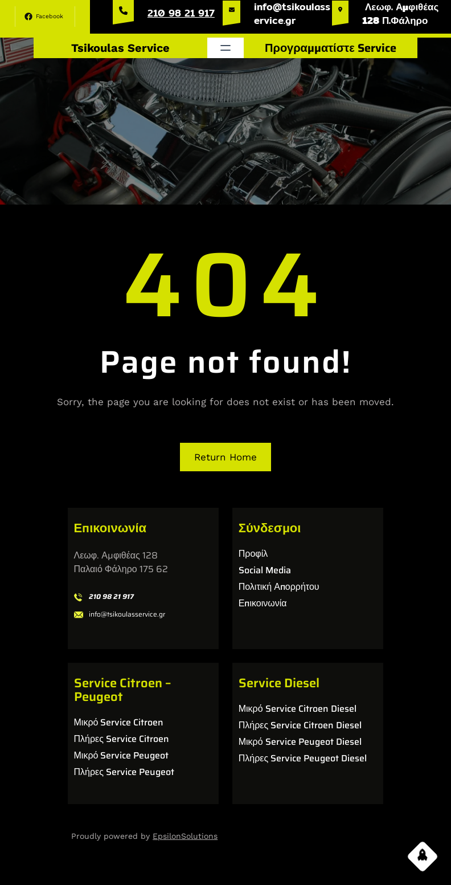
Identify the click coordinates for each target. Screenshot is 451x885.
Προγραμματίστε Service (330, 48)
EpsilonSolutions (185, 836)
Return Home (225, 457)
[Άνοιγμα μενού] (225, 47)
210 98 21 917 (181, 13)
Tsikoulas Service (120, 48)
